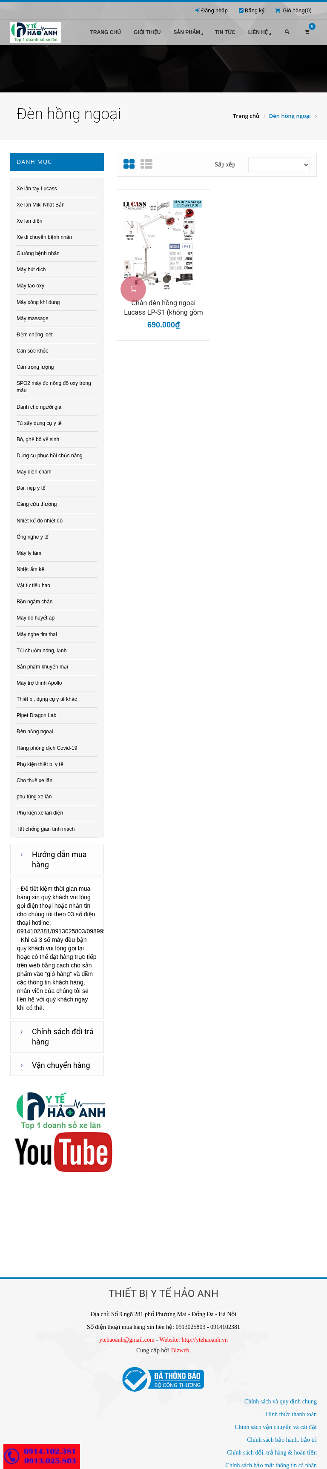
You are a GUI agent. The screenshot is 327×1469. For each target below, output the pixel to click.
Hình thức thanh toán (291, 1411)
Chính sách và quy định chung (280, 1398)
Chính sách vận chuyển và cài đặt (276, 1424)
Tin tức (225, 32)
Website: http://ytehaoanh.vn (193, 1337)
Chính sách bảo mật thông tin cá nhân (271, 1462)
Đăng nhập (214, 10)
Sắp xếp (225, 161)
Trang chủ (105, 32)
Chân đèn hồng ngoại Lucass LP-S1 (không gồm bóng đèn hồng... (163, 305)
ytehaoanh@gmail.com (127, 1337)
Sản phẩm (189, 33)
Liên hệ (260, 33)
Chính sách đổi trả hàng (63, 1034)
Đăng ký (254, 10)
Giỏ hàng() (293, 10)
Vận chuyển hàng (61, 1062)
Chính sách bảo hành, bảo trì (282, 1437)
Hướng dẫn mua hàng (59, 856)
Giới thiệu (147, 32)
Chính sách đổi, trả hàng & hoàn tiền (272, 1449)
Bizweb (180, 1347)
